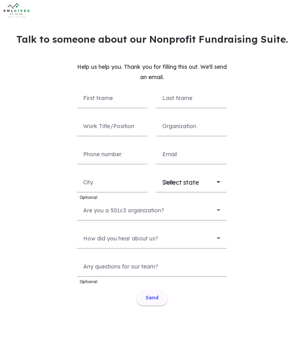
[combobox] (151, 209)
